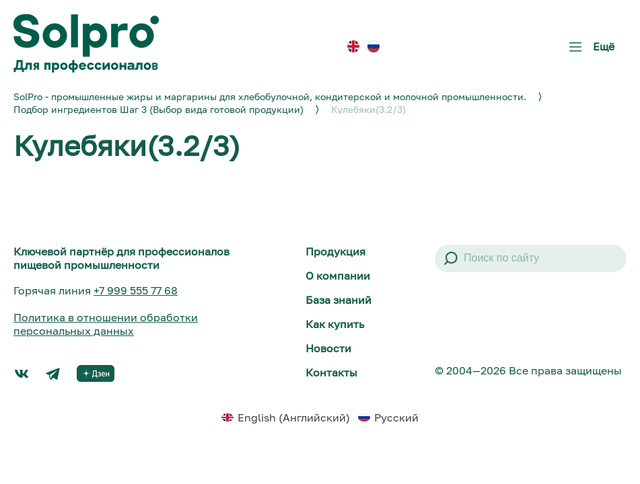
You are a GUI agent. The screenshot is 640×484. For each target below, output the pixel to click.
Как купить (335, 324)
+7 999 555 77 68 (136, 290)
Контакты (331, 372)
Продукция (335, 251)
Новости (328, 348)
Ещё (589, 51)
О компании (338, 275)
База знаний (338, 300)
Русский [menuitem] (396, 417)
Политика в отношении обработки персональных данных (105, 324)
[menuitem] (353, 46)
